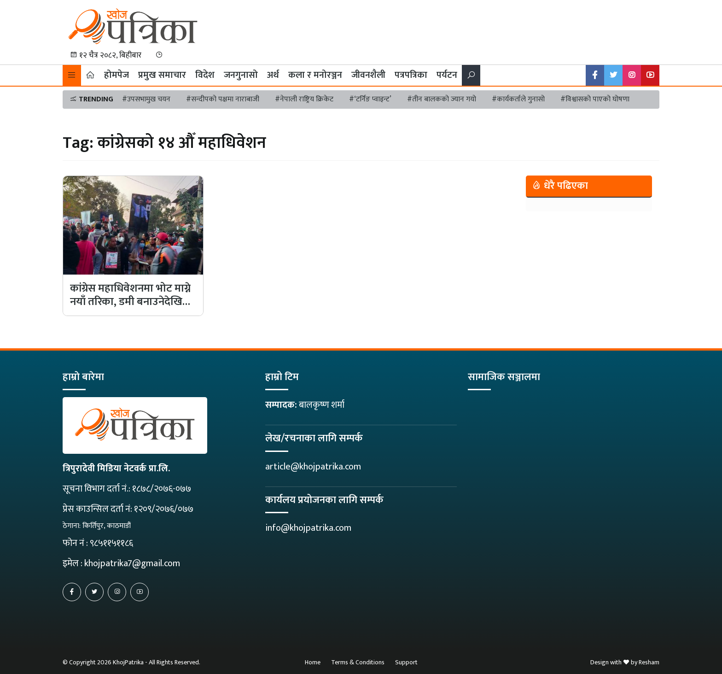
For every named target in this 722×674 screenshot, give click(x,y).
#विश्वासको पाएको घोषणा (594, 99)
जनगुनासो (241, 75)
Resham (649, 662)
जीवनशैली (368, 75)
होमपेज (116, 75)
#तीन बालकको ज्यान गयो (441, 99)
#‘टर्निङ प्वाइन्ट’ (370, 99)
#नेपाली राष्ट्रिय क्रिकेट (304, 99)
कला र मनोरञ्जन (315, 75)
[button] (72, 75)
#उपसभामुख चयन (146, 99)
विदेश (205, 75)
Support (406, 662)
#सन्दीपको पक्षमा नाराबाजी (222, 99)
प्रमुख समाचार (162, 75)
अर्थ (273, 75)
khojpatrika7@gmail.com (132, 563)
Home (312, 662)
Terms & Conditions (357, 662)
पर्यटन (447, 75)
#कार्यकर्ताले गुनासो (518, 99)
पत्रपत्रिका (411, 75)
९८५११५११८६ (111, 543)
